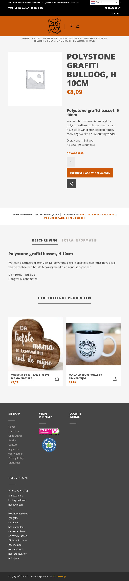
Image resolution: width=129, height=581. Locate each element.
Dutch (96, 3)
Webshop (13, 431)
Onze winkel (15, 435)
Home (26, 38)
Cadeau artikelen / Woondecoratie (57, 38)
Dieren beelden (75, 218)
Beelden (89, 38)
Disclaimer (14, 462)
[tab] (43, 240)
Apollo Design (59, 576)
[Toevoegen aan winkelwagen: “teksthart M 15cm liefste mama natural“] (57, 379)
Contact (116, 13)
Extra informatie (80, 240)
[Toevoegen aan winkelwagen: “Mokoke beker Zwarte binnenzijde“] (115, 379)
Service (12, 440)
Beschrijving (43, 240)
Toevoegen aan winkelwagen (90, 172)
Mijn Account (113, 8)
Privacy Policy (16, 458)
